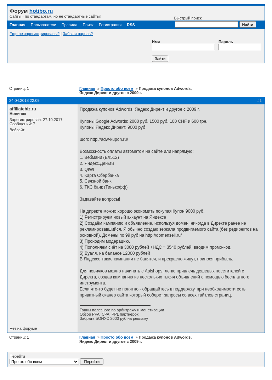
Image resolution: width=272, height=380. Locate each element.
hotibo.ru (41, 11)
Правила (70, 25)
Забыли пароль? (78, 33)
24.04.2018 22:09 (24, 100)
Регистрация (110, 25)
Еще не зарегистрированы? (35, 33)
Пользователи (43, 25)
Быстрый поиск (206, 22)
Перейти (56, 359)
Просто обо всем (117, 88)
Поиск (88, 25)
